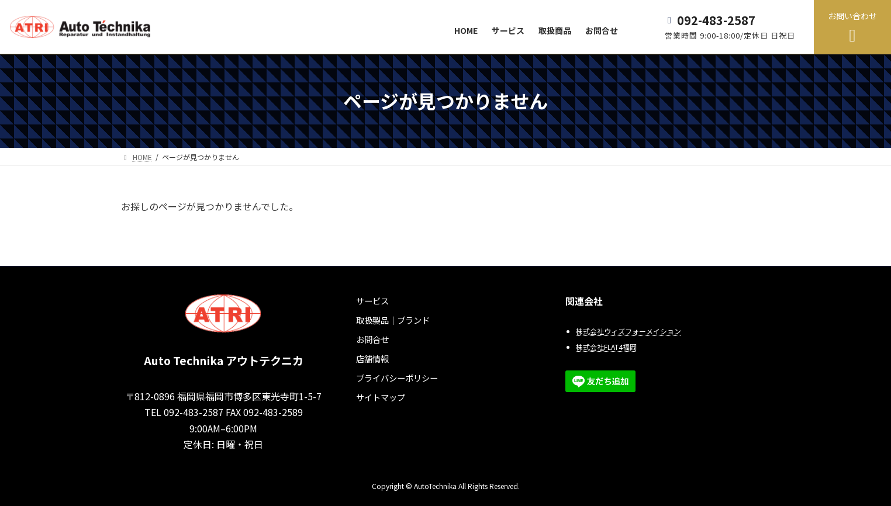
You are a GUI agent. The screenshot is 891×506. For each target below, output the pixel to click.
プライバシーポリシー (397, 378)
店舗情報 (372, 358)
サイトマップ (380, 397)
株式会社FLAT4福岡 (606, 347)
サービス (372, 300)
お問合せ (372, 339)
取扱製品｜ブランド (393, 320)
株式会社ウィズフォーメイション (628, 331)
